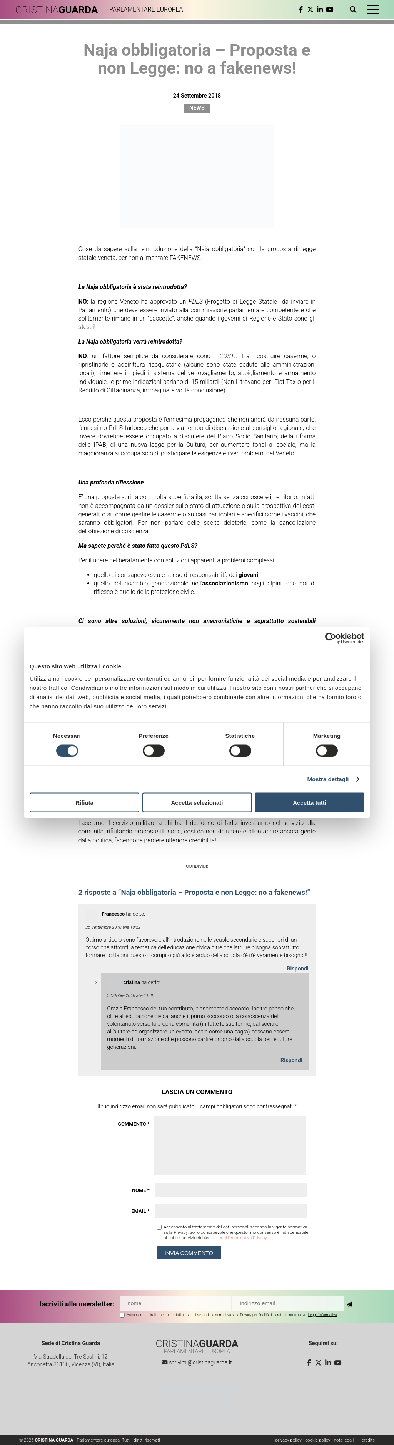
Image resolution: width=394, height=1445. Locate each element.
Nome (141, 1190)
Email (140, 1211)
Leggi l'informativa (322, 1315)
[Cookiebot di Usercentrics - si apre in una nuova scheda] (330, 638)
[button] (372, 9)
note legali (344, 1440)
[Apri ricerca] (354, 9)
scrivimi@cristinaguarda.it (200, 1362)
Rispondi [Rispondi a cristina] (291, 1060)
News (197, 108)
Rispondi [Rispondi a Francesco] (298, 969)
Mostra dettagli (328, 779)
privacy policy (288, 1440)
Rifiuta (84, 802)
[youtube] (329, 9)
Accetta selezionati (197, 802)
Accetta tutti (309, 802)
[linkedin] (320, 9)
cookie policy (317, 1440)
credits (368, 1440)
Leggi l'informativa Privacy (241, 1237)
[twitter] (310, 9)
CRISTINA (56, 9)
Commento (133, 1124)
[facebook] (301, 9)
